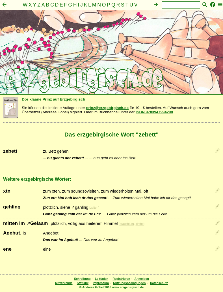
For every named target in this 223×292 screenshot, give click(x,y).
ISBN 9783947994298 (154, 112)
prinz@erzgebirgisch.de (107, 108)
